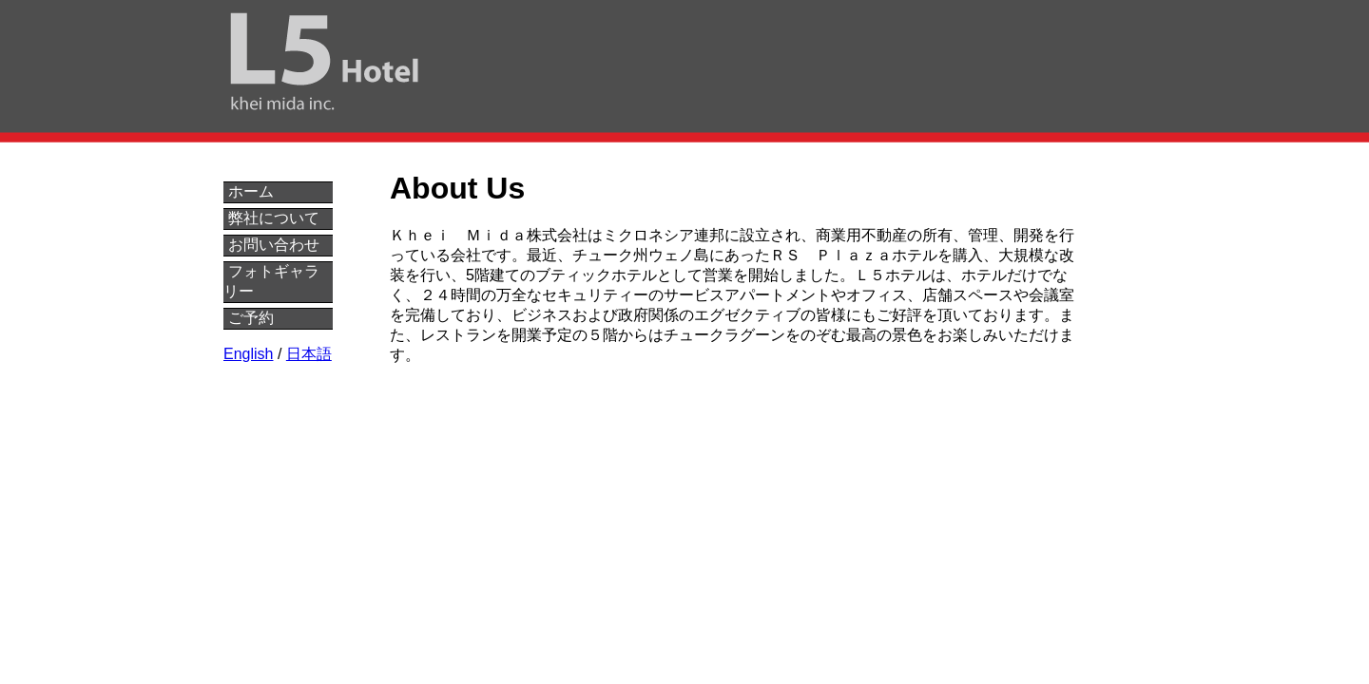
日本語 (309, 354)
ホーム (251, 191)
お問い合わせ (273, 245)
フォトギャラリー (271, 281)
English (248, 354)
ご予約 (251, 318)
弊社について (273, 218)
